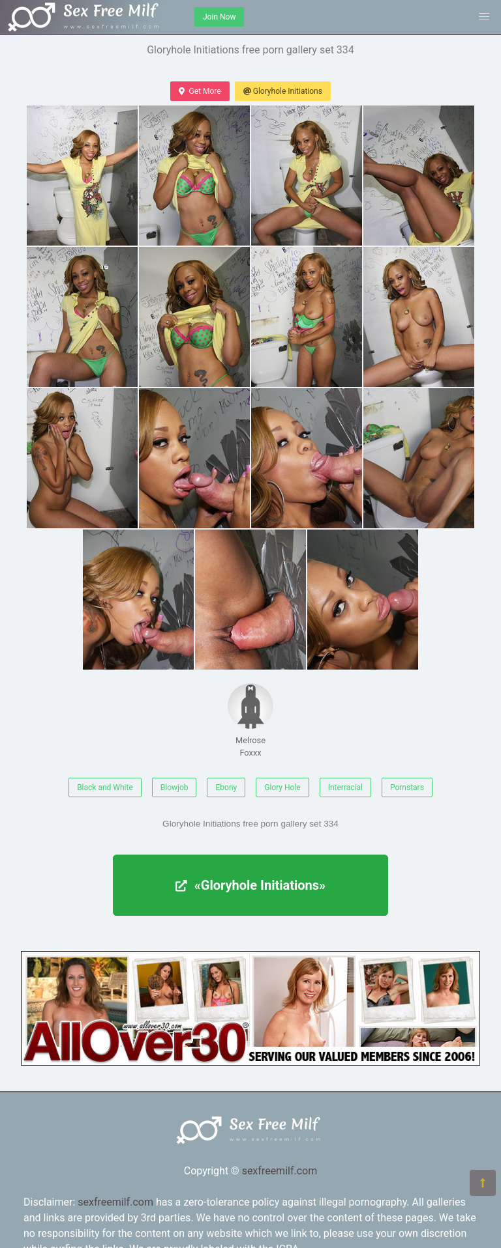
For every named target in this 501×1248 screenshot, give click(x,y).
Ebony (226, 787)
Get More (199, 91)
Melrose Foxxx (250, 720)
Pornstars (407, 787)
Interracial (345, 787)
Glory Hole (282, 787)
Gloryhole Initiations (282, 91)
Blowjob (174, 787)
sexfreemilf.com (280, 1171)
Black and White (105, 787)
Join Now (219, 16)
